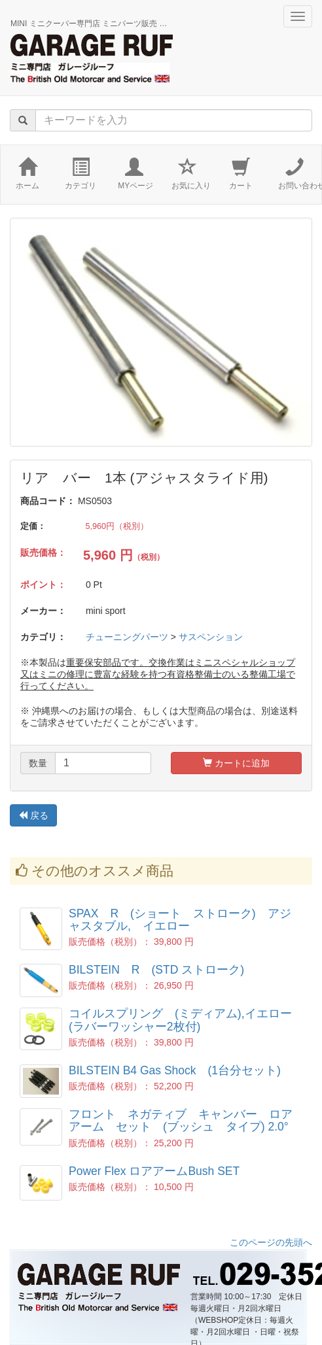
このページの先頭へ (271, 1242)
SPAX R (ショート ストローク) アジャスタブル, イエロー (180, 919)
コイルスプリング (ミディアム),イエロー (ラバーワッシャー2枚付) (186, 1019)
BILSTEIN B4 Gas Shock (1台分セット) (175, 1070)
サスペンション (211, 637)
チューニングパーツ (127, 637)
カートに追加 (236, 763)
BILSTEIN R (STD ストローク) (156, 969)
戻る (33, 815)
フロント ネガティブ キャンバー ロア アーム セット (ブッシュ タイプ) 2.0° (186, 1120)
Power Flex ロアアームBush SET (154, 1171)
